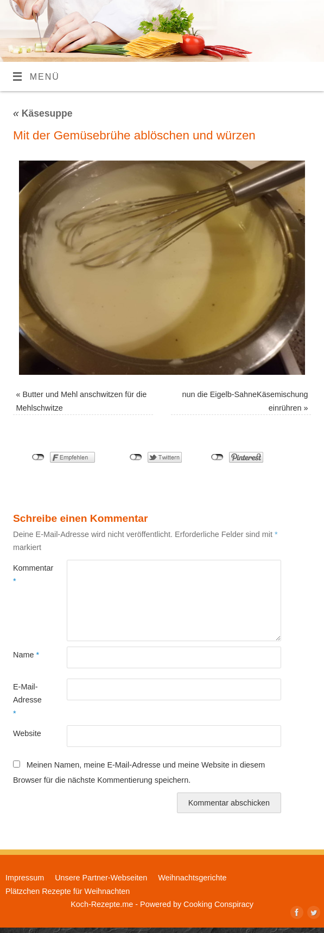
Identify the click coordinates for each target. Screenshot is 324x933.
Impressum (24, 877)
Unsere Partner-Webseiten (101, 877)
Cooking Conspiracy (218, 904)
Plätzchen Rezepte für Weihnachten (67, 891)
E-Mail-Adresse (26, 700)
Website (26, 733)
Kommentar (26, 574)
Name (26, 654)
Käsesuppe (43, 113)
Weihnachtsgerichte (192, 877)
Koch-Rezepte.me (102, 904)
